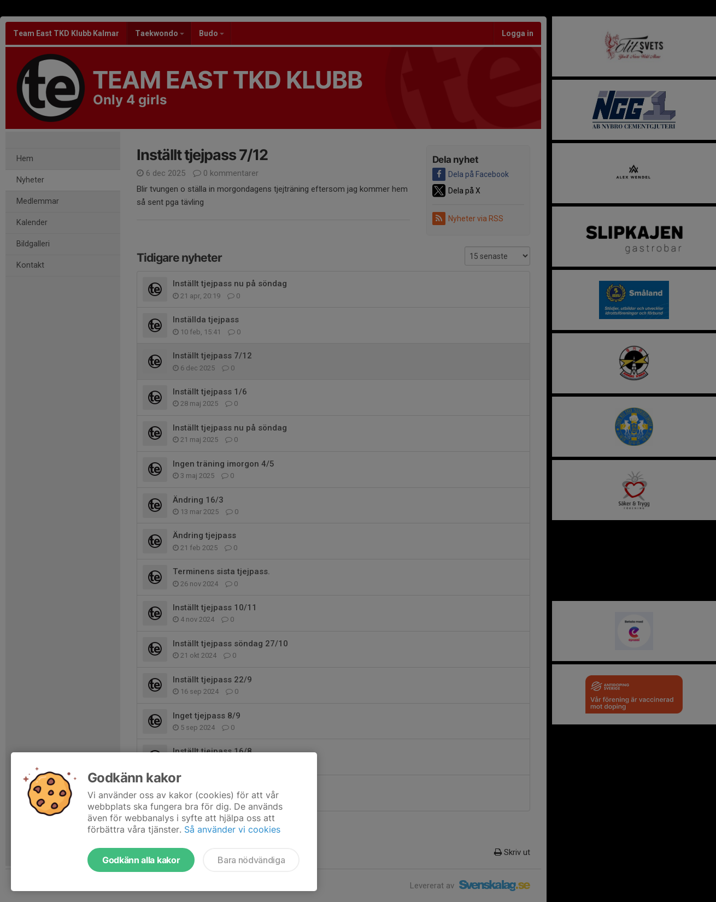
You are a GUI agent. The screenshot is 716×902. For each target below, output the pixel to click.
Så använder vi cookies (232, 829)
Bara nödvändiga (251, 859)
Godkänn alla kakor (141, 859)
